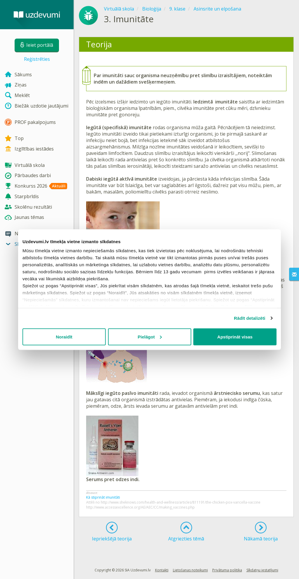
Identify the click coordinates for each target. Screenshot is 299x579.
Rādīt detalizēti (249, 318)
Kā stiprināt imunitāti (103, 497)
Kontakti (161, 570)
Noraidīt (64, 336)
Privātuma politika (227, 570)
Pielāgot (150, 336)
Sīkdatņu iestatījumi (262, 570)
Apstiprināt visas (235, 336)
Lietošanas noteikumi (190, 570)
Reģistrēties (37, 59)
